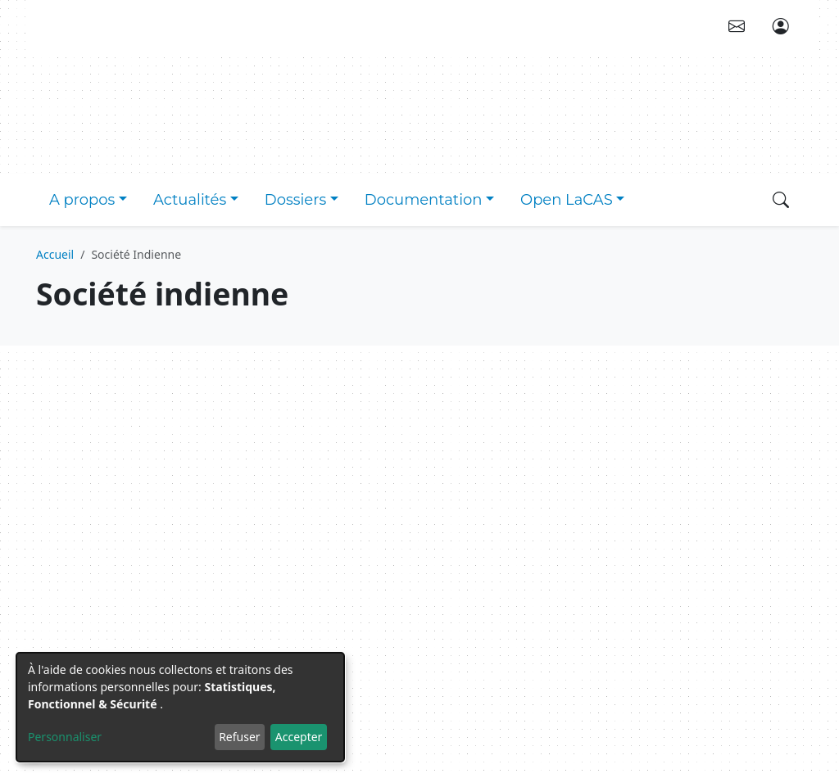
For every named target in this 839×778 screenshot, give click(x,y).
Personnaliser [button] (65, 736)
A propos (82, 200)
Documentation (424, 200)
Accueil (55, 254)
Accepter (299, 736)
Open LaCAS (566, 200)
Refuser (239, 736)
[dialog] (180, 707)
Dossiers (295, 200)
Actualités (189, 200)
